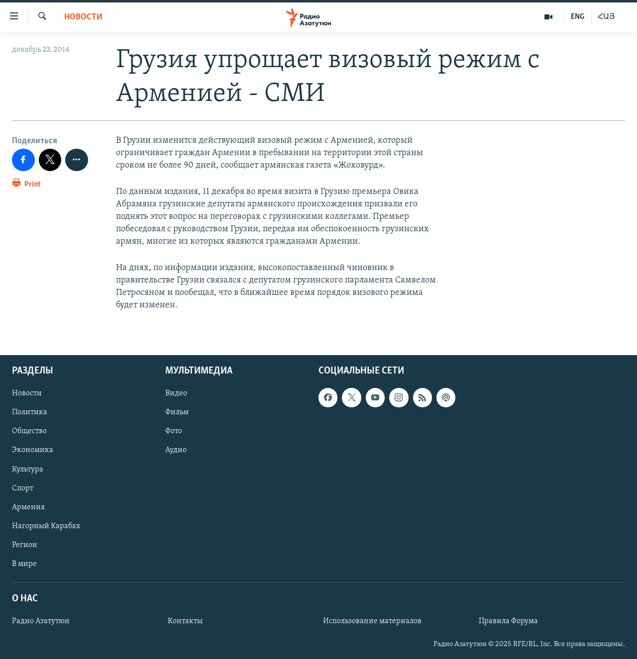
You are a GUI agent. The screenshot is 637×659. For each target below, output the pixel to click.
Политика (29, 413)
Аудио (176, 451)
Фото (173, 432)
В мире (24, 564)
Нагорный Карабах (46, 526)
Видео (176, 394)
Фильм (177, 413)
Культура (27, 469)
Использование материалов (372, 621)
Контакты (185, 621)
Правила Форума (508, 621)
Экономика (32, 451)
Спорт (22, 488)
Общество (29, 432)
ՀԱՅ (606, 17)
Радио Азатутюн (41, 621)
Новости (83, 17)
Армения (28, 507)
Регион (24, 545)
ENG (577, 17)
